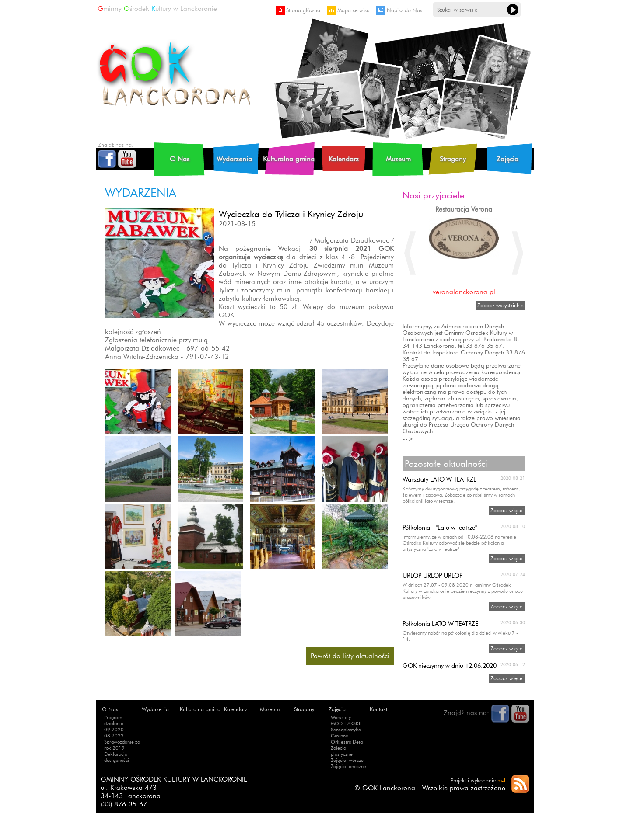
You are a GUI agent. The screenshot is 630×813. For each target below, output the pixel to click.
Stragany (453, 159)
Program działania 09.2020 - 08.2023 (115, 726)
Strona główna (298, 10)
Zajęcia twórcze (347, 760)
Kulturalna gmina (289, 159)
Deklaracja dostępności (116, 757)
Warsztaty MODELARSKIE (347, 720)
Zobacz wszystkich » (500, 305)
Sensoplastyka (346, 729)
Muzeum (398, 159)
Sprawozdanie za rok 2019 (122, 745)
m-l (501, 780)
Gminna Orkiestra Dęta (347, 739)
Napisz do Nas (399, 10)
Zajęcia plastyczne (342, 751)
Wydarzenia (234, 159)
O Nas (179, 159)
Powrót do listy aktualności (350, 656)
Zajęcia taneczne (348, 766)
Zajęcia (507, 159)
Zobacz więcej (507, 510)
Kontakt (378, 709)
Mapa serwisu (348, 10)
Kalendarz (344, 159)
